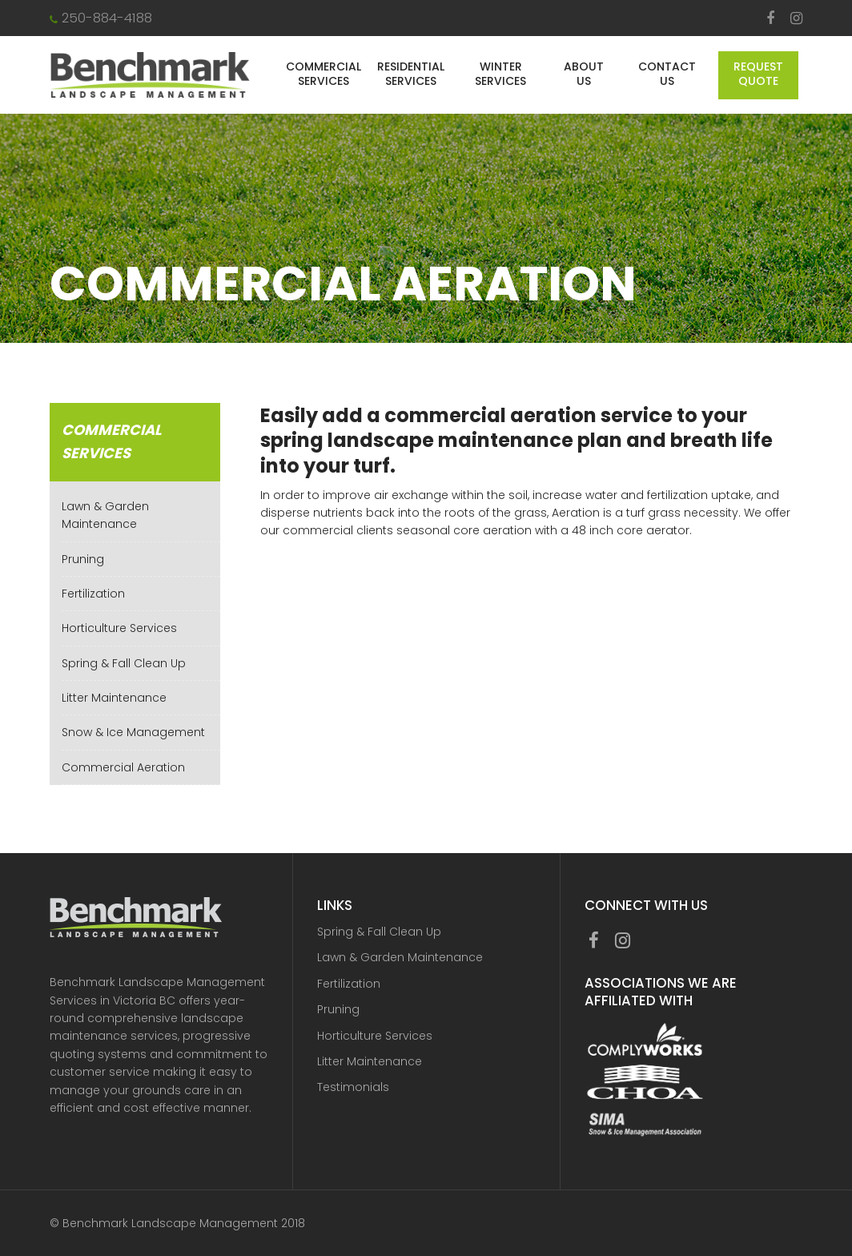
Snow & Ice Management (133, 732)
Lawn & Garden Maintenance (400, 957)
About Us (584, 74)
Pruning (83, 559)
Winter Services (500, 74)
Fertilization (93, 594)
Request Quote (758, 74)
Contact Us (667, 74)
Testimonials (353, 1087)
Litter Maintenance (114, 698)
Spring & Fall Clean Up (124, 663)
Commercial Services (323, 74)
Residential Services (410, 74)
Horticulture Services (119, 628)
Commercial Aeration (123, 767)
